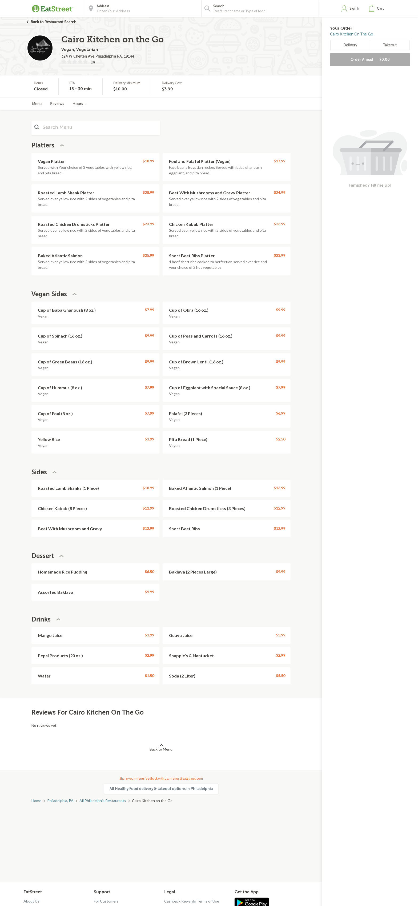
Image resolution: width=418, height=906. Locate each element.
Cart (380, 8)
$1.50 (149, 675)
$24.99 (279, 192)
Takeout (390, 45)
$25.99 (148, 255)
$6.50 (149, 571)
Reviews (57, 104)
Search (218, 6)
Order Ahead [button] (370, 59)
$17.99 (279, 161)
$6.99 (280, 413)
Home (36, 800)
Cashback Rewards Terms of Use (191, 901)
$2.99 (149, 655)
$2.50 (280, 439)
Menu (37, 104)
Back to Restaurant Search (54, 22)
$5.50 (280, 675)
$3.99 (149, 439)
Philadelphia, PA (60, 800)
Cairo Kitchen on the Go (351, 34)
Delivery (350, 45)
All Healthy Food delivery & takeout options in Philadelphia (161, 789)
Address (103, 6)
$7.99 (149, 309)
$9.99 (280, 309)
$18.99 (148, 161)
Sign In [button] (354, 8)
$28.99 (148, 192)
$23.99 (148, 224)
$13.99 (279, 488)
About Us (31, 901)
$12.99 (148, 508)
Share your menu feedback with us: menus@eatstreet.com (161, 778)
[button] (377, 8)
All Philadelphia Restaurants (102, 800)
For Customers (106, 901)
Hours (80, 104)
